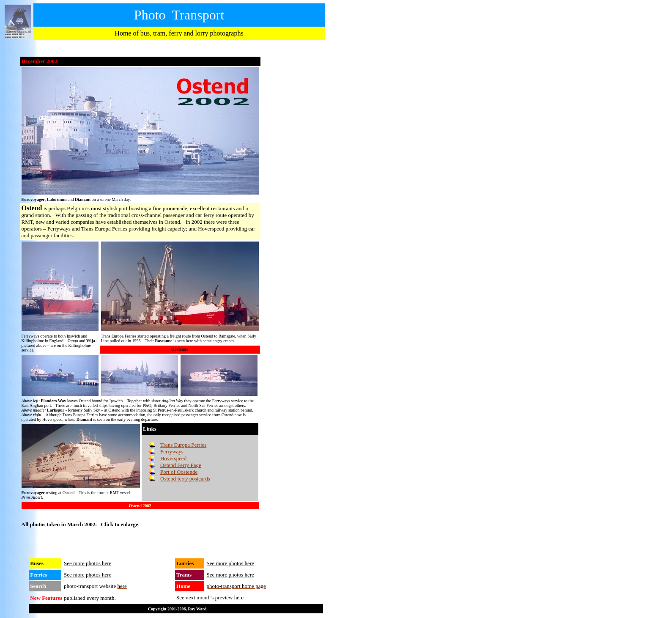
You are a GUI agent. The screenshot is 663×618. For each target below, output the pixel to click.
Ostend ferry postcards (185, 478)
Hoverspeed (173, 458)
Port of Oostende (178, 472)
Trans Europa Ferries (183, 445)
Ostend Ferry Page (180, 465)
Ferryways (172, 451)
